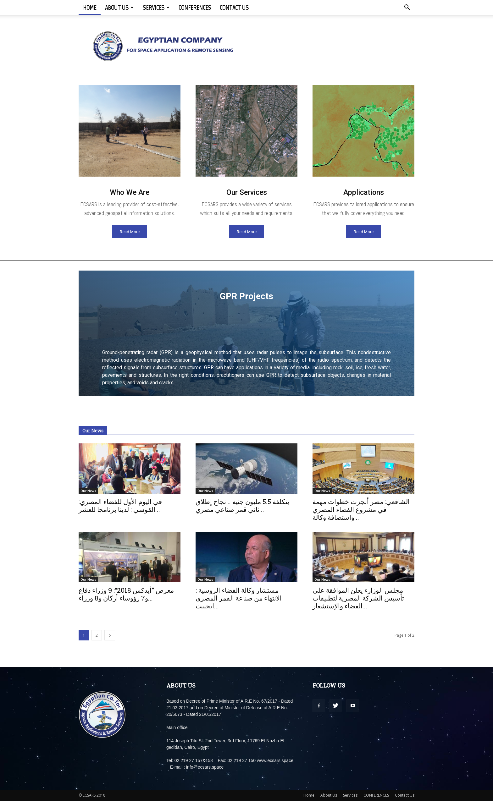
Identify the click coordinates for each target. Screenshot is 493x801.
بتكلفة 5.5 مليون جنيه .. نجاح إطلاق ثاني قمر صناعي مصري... (242, 505)
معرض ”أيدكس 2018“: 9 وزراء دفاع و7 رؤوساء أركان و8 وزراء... (126, 594)
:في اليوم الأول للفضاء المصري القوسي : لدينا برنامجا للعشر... (120, 505)
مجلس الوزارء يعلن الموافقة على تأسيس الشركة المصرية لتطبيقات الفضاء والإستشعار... (358, 598)
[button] (406, 8)
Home (89, 7)
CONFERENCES (195, 7)
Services (156, 7)
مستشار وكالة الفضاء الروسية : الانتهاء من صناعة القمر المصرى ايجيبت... (239, 598)
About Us (119, 7)
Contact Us (234, 7)
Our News (88, 491)
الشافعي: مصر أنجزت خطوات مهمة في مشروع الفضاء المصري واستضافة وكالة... (361, 509)
